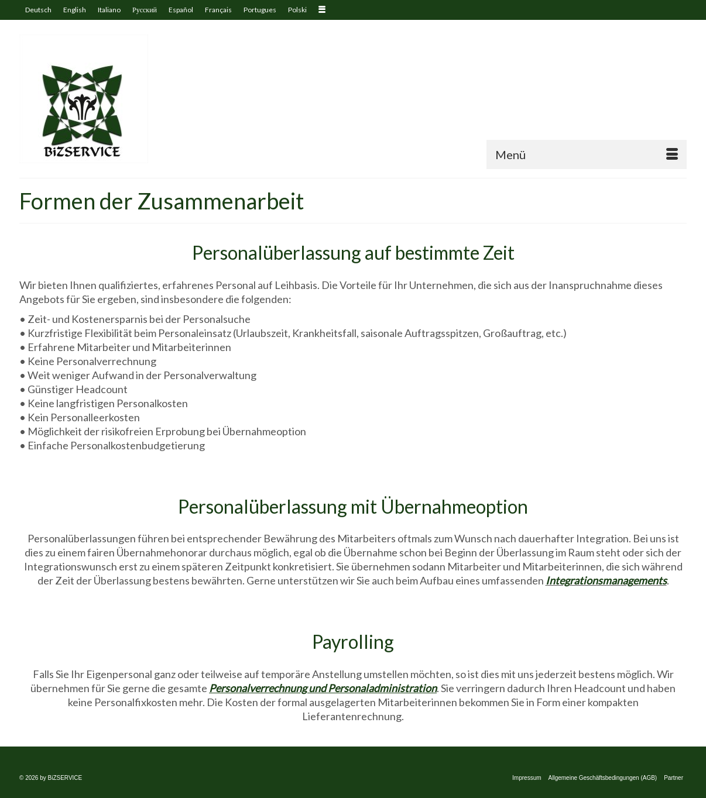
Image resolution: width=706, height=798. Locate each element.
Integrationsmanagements (606, 580)
